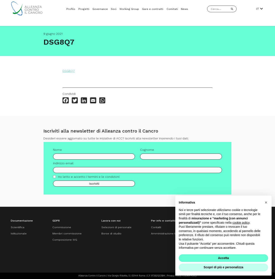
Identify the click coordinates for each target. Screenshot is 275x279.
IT (259, 9)
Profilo (70, 9)
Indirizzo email (63, 164)
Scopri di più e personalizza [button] (223, 267)
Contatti (156, 227)
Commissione (61, 227)
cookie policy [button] (240, 222)
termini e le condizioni (103, 177)
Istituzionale (19, 233)
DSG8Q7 (69, 70)
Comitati (172, 9)
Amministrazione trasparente (170, 233)
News (184, 9)
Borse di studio (111, 233)
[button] (266, 202)
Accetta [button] (223, 258)
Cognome (147, 151)
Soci (113, 9)
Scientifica (17, 227)
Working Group (129, 9)
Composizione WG (64, 239)
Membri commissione (67, 233)
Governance (100, 9)
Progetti (83, 9)
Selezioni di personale (116, 227)
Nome (57, 151)
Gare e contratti (152, 9)
